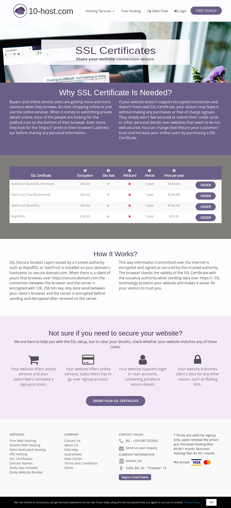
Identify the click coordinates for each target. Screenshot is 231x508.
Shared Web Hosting (24, 445)
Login (180, 11)
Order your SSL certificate (116, 401)
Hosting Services (100, 11)
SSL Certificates (20, 459)
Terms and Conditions (81, 463)
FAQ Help (71, 449)
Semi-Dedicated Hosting (27, 449)
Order (205, 185)
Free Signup (206, 10)
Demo (68, 468)
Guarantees (73, 454)
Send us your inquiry (141, 448)
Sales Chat (158, 11)
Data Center (73, 459)
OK (211, 502)
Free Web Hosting (22, 440)
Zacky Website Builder (26, 472)
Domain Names (21, 463)
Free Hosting (131, 11)
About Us (71, 445)
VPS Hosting (18, 454)
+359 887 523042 (145, 440)
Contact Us (72, 440)
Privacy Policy (192, 502)
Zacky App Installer (23, 468)
